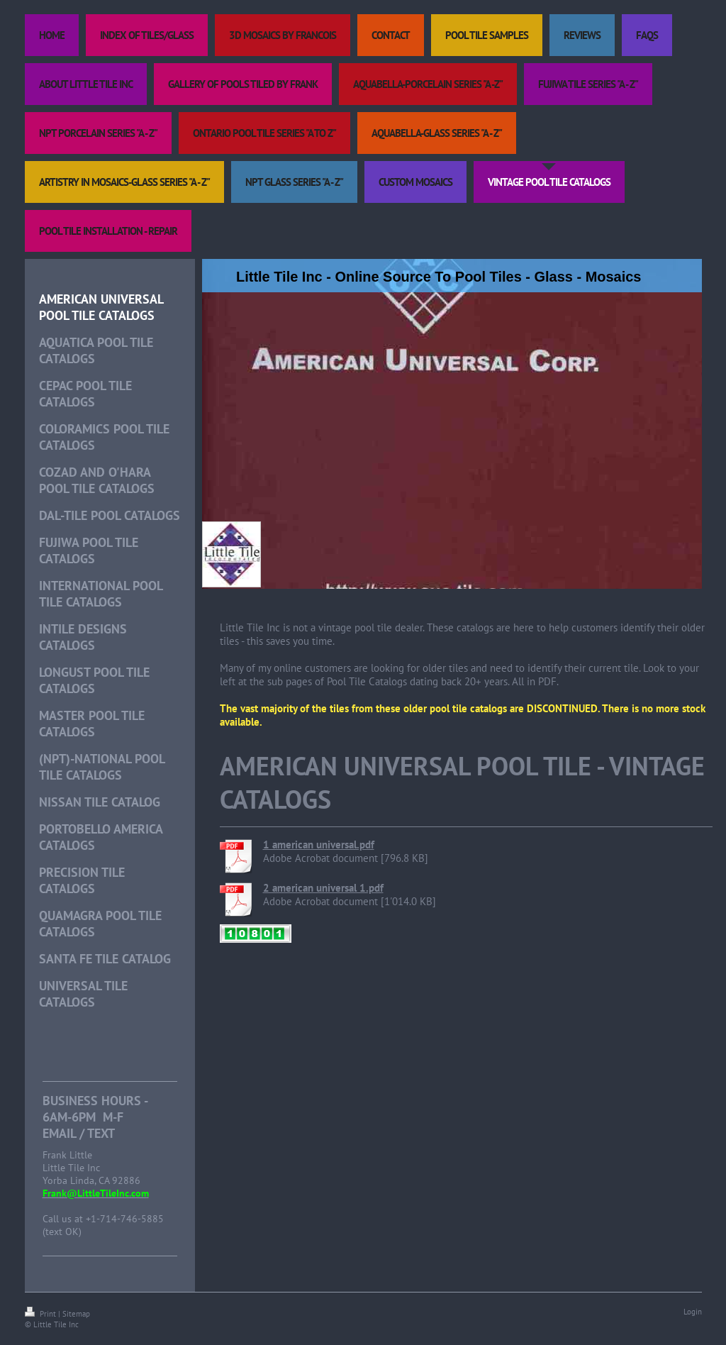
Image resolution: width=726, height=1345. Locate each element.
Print (41, 1314)
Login (692, 1312)
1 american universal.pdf (318, 844)
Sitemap (76, 1314)
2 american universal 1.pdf (323, 888)
